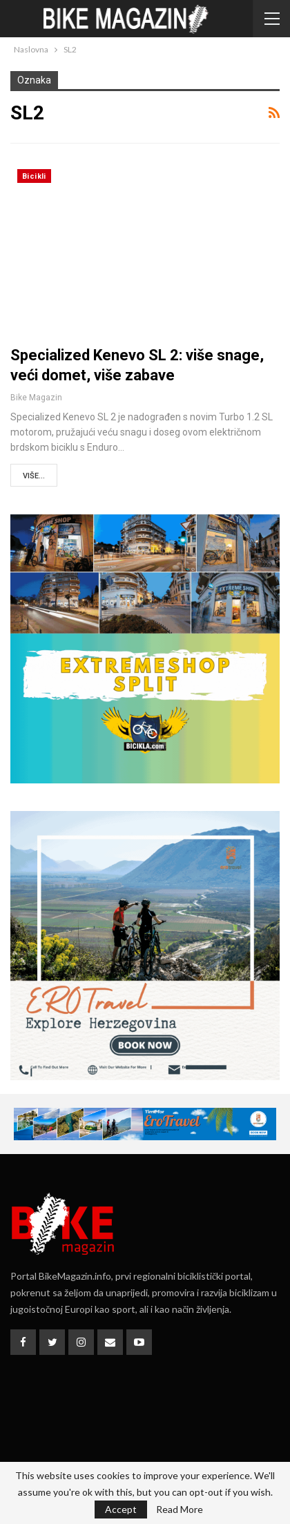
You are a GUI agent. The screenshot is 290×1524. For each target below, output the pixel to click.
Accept (121, 1509)
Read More (179, 1509)
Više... (34, 475)
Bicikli (34, 176)
